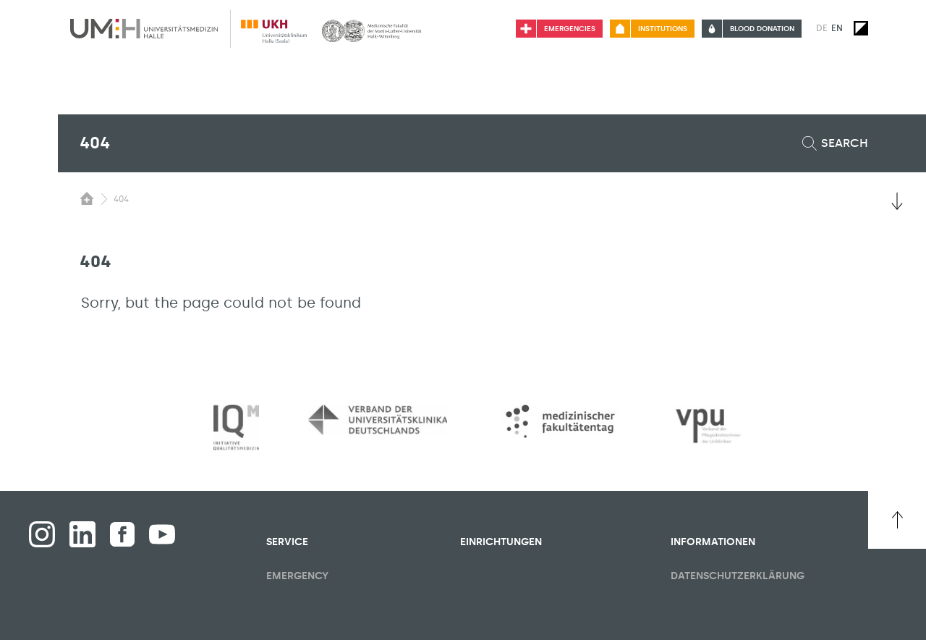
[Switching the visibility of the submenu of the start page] (87, 198)
